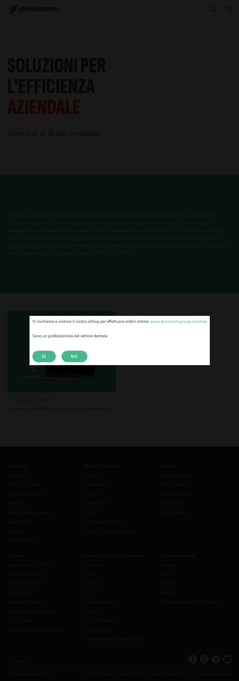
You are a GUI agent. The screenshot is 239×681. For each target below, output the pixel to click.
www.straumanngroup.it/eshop (178, 321)
